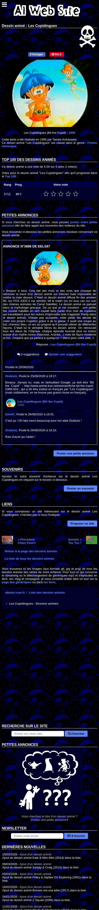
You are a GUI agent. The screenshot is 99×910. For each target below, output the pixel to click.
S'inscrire (76, 836)
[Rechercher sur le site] (37, 733)
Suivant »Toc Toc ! (74, 541)
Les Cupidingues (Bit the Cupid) (73, 344)
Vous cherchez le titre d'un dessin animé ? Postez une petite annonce (49, 784)
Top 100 (10, 176)
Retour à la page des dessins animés (31, 551)
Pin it (56, 54)
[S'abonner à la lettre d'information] (37, 836)
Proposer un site (82, 523)
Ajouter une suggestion (63, 354)
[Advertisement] (49, 670)
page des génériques (17, 582)
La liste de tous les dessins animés (29, 558)
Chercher (76, 733)
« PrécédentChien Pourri (27, 541)
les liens (50, 582)
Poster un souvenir (80, 488)
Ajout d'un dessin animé (35, 854)
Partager (36, 54)
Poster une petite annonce (75, 453)
